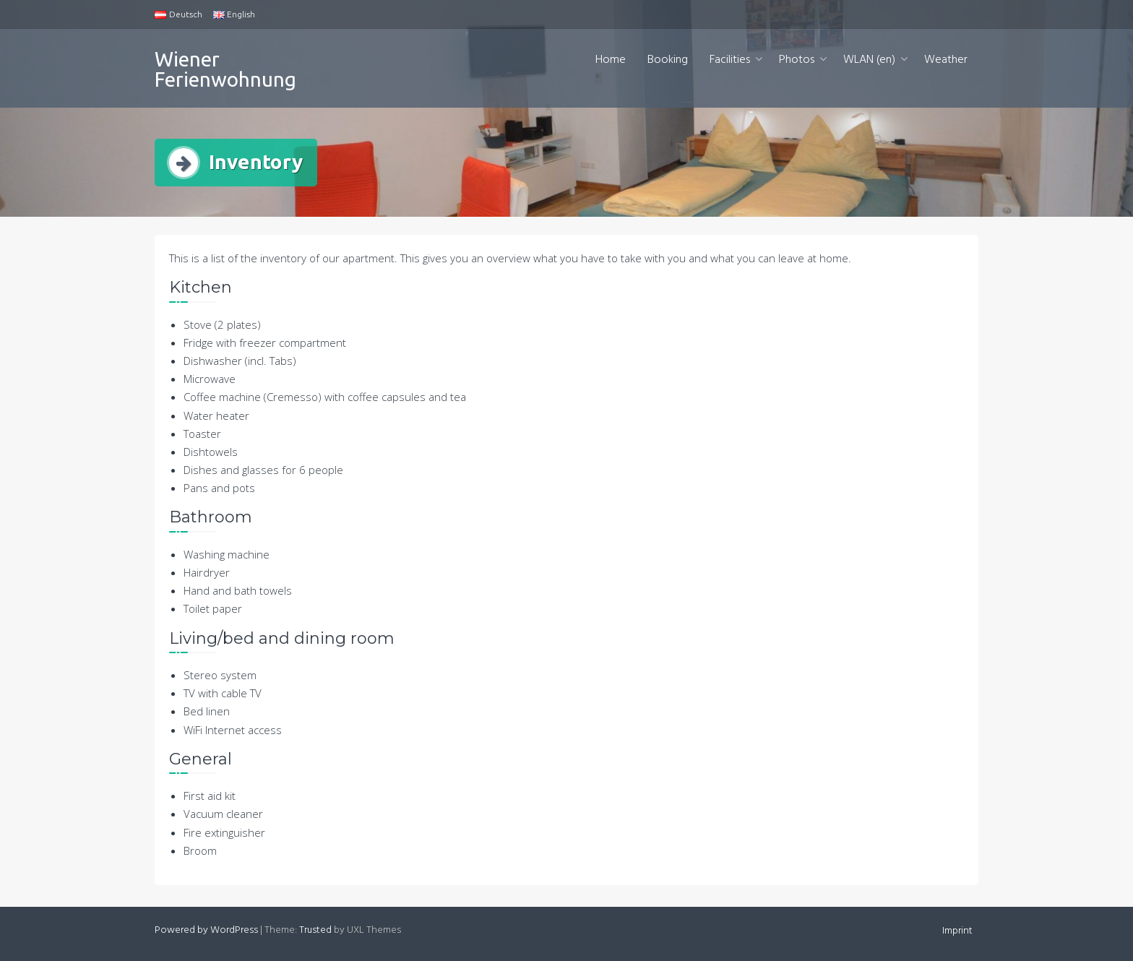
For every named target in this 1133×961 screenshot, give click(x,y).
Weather (946, 60)
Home (610, 60)
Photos (796, 60)
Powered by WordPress (206, 930)
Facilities (730, 60)
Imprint (957, 931)
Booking (667, 60)
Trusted (315, 930)
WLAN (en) (869, 60)
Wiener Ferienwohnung (225, 69)
